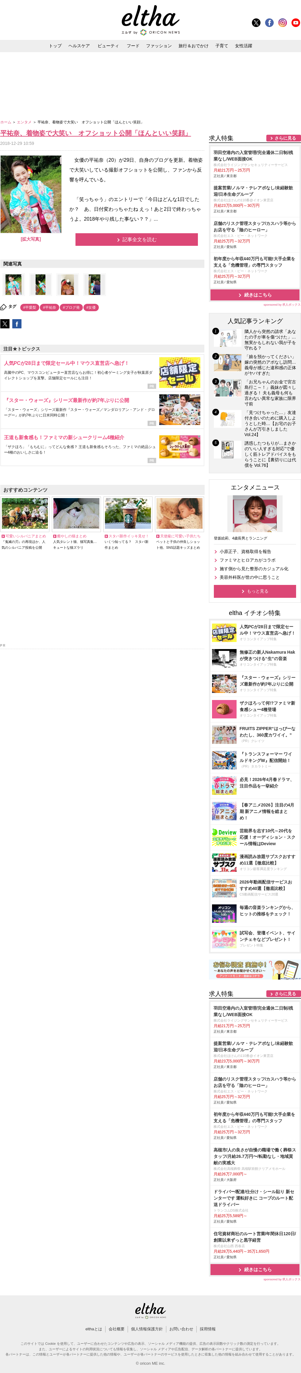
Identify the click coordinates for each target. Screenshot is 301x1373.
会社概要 (117, 1329)
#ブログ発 (71, 307)
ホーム (6, 122)
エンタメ (25, 122)
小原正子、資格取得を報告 (245, 551)
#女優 (91, 307)
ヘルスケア (79, 45)
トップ (55, 45)
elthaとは (93, 1329)
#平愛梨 (30, 307)
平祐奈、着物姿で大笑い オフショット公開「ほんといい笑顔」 (95, 133)
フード (133, 45)
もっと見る (257, 591)
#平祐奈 (49, 307)
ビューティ (108, 45)
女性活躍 (243, 45)
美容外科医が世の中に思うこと (250, 577)
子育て (221, 45)
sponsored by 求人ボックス (282, 304)
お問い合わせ (181, 1329)
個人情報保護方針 (147, 1329)
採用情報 (208, 1329)
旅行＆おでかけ (194, 45)
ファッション (159, 45)
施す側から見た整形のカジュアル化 (254, 568)
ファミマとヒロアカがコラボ (248, 560)
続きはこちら (258, 294)
